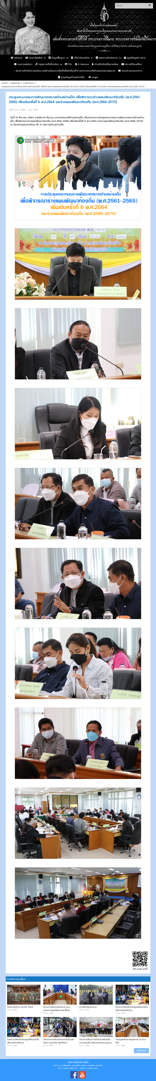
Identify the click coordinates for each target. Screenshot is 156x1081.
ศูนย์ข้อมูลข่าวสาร (134, 58)
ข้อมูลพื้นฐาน (57, 58)
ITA (68, 64)
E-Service (82, 64)
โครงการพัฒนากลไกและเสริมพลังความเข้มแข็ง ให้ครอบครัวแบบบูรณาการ (95, 1043)
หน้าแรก (16, 58)
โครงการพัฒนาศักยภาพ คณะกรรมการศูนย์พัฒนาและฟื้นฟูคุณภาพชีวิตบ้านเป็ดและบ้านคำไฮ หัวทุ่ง (59, 1011)
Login (93, 77)
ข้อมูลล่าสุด (15, 83)
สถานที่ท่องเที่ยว (131, 64)
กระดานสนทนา (23, 64)
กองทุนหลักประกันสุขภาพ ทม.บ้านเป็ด (131, 1041)
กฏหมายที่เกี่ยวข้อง (47, 64)
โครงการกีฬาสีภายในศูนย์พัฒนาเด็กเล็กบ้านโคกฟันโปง (132, 1008)
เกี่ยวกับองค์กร (80, 58)
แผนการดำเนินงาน (107, 58)
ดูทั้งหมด (141, 1050)
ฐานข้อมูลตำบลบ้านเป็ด (71, 77)
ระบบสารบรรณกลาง (130, 71)
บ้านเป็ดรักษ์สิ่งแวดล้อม (105, 64)
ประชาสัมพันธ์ (33, 58)
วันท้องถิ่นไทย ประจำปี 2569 (20, 1007)
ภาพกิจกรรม (28, 83)
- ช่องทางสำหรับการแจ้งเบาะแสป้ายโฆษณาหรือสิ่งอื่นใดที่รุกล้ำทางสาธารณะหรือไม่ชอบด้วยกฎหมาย (64, 71)
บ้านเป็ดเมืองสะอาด (88, 1007)
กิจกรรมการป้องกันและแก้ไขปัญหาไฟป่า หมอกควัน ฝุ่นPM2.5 (58, 1041)
